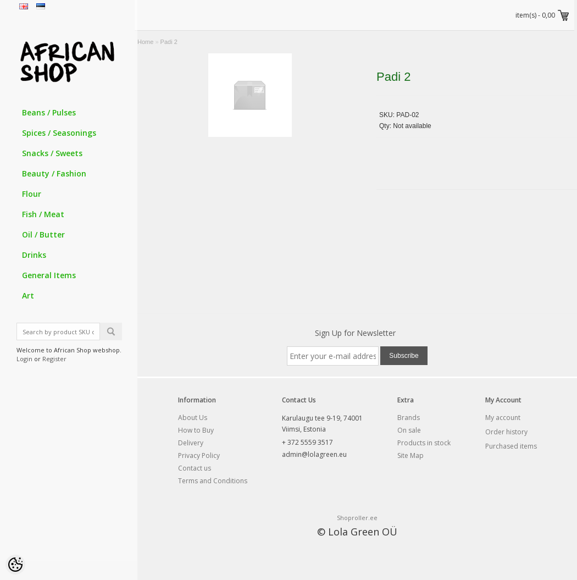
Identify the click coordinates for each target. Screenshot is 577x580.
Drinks (34, 255)
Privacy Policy (199, 455)
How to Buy (196, 430)
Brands (408, 417)
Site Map (410, 455)
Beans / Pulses (49, 112)
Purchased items (511, 446)
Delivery (190, 443)
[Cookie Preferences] (15, 565)
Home (145, 41)
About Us (192, 417)
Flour (31, 194)
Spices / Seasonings (59, 133)
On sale (409, 430)
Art (28, 295)
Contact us (194, 468)
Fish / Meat (43, 214)
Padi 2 (168, 41)
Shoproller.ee (357, 517)
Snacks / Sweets (52, 153)
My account (502, 417)
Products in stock (424, 443)
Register (54, 359)
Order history (506, 432)
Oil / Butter (43, 234)
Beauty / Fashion (54, 173)
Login (24, 359)
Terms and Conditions (212, 480)
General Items (49, 275)
